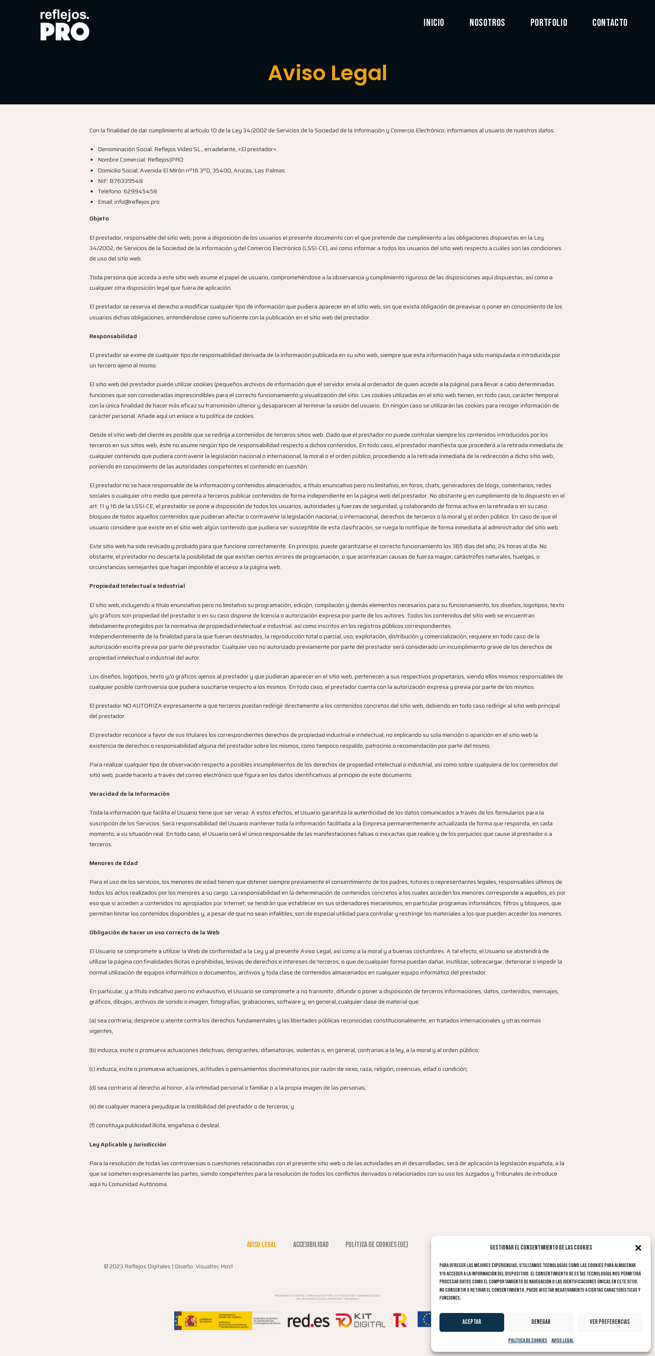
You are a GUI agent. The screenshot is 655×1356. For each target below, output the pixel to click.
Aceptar (471, 1322)
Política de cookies (527, 1340)
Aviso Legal (562, 1340)
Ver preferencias (610, 1322)
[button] (638, 1248)
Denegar (541, 1322)
